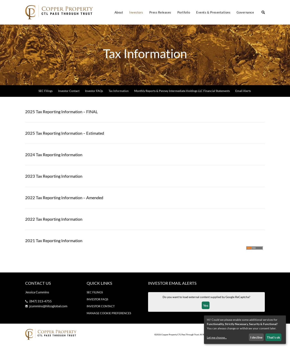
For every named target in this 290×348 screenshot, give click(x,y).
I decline (256, 337)
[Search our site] (263, 12)
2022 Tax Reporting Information (53, 221)
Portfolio (183, 12)
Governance (245, 12)
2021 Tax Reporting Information (53, 243)
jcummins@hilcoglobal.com (48, 309)
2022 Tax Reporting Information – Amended (64, 200)
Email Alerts (243, 93)
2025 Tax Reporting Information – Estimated (64, 135)
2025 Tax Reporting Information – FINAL (61, 114)
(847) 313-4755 (40, 304)
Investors (136, 12)
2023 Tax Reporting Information (53, 178)
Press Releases (160, 12)
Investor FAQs (94, 93)
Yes (205, 308)
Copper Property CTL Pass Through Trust (180, 337)
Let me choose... (217, 337)
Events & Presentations (213, 12)
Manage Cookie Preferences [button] (109, 316)
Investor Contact (68, 93)
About (118, 12)
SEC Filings (46, 93)
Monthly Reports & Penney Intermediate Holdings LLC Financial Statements (182, 93)
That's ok (273, 337)
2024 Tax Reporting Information (53, 157)
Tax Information (119, 93)
